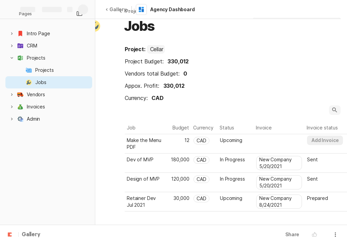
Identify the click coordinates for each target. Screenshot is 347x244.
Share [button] (292, 234)
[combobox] (156, 49)
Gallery (115, 9)
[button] (11, 33)
